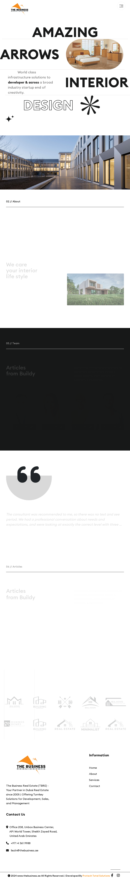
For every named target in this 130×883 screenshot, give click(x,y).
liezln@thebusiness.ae (22, 850)
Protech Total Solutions (96, 875)
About (93, 773)
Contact (94, 786)
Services (94, 780)
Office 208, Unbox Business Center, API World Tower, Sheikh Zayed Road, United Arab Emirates (31, 831)
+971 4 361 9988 (18, 843)
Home (93, 767)
